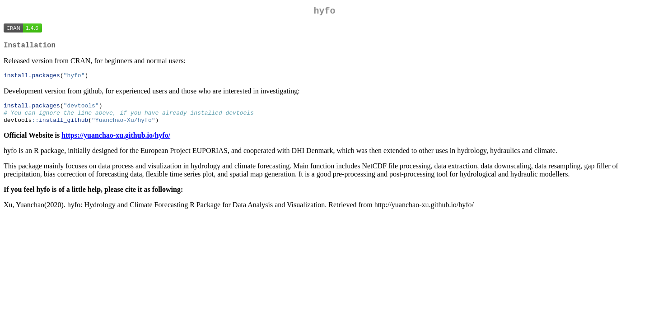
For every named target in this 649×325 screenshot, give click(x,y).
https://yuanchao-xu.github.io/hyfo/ (115, 142)
